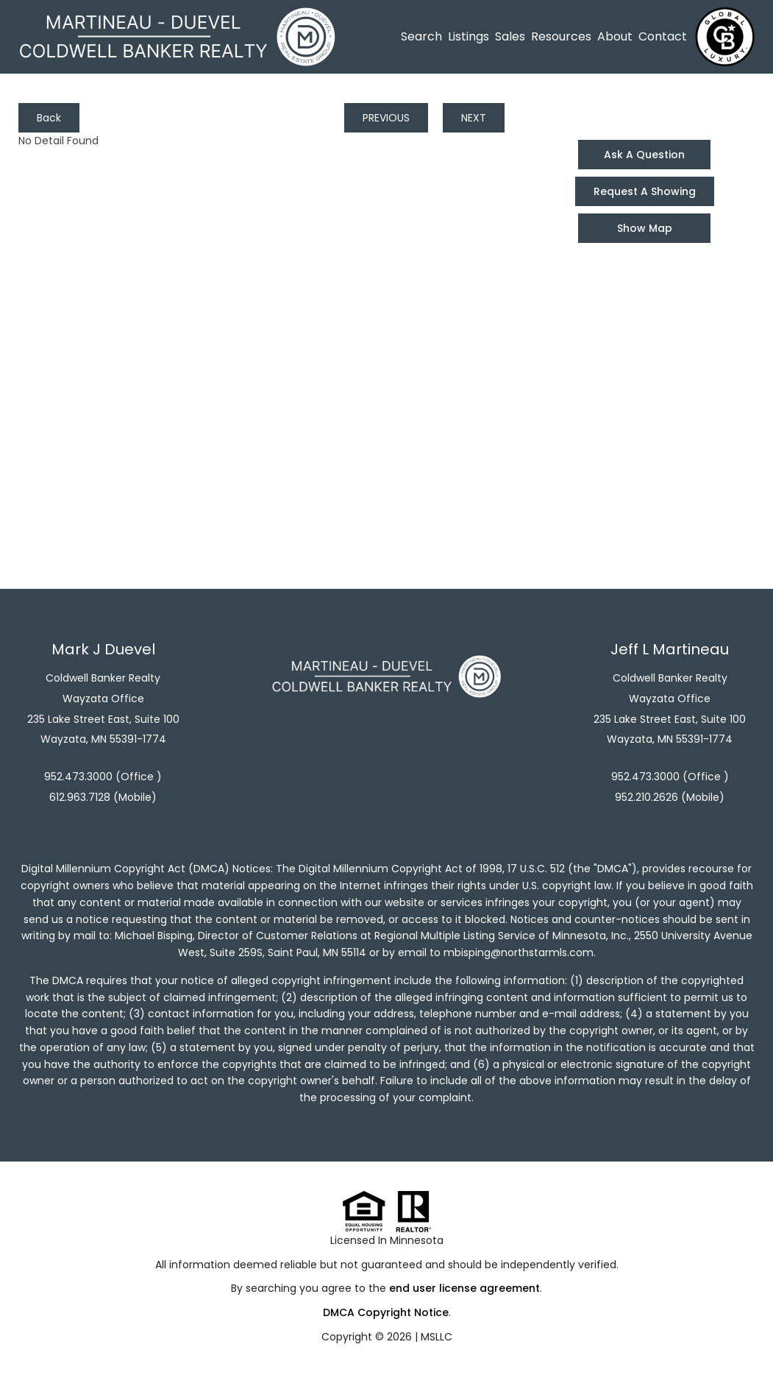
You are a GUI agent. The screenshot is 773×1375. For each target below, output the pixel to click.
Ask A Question (644, 154)
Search (421, 36)
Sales (510, 36)
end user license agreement (464, 1288)
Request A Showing (645, 191)
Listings (468, 36)
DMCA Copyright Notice (386, 1312)
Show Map (644, 228)
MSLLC (436, 1336)
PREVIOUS (386, 117)
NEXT (473, 117)
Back (49, 117)
